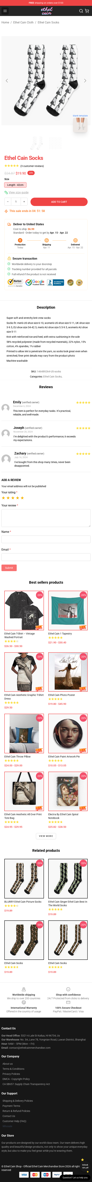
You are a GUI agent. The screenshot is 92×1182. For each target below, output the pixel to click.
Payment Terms (11, 1105)
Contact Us (9, 1116)
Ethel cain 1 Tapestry (60, 633)
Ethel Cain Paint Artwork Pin (64, 756)
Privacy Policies (11, 1073)
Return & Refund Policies (16, 1111)
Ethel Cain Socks (48, 22)
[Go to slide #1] (36, 143)
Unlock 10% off (85, 1166)
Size (6, 179)
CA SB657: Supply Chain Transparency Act (26, 1084)
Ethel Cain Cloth (23, 22)
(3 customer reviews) (32, 166)
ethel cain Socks (57, 963)
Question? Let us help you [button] (75, 1177)
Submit (9, 567)
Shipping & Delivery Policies (18, 1100)
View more (46, 836)
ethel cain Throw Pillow (17, 756)
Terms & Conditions (13, 1068)
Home (5, 22)
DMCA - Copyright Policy (16, 1079)
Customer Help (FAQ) (14, 1121)
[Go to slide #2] (55, 143)
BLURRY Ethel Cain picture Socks (22, 901)
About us (8, 1063)
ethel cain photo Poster (61, 695)
